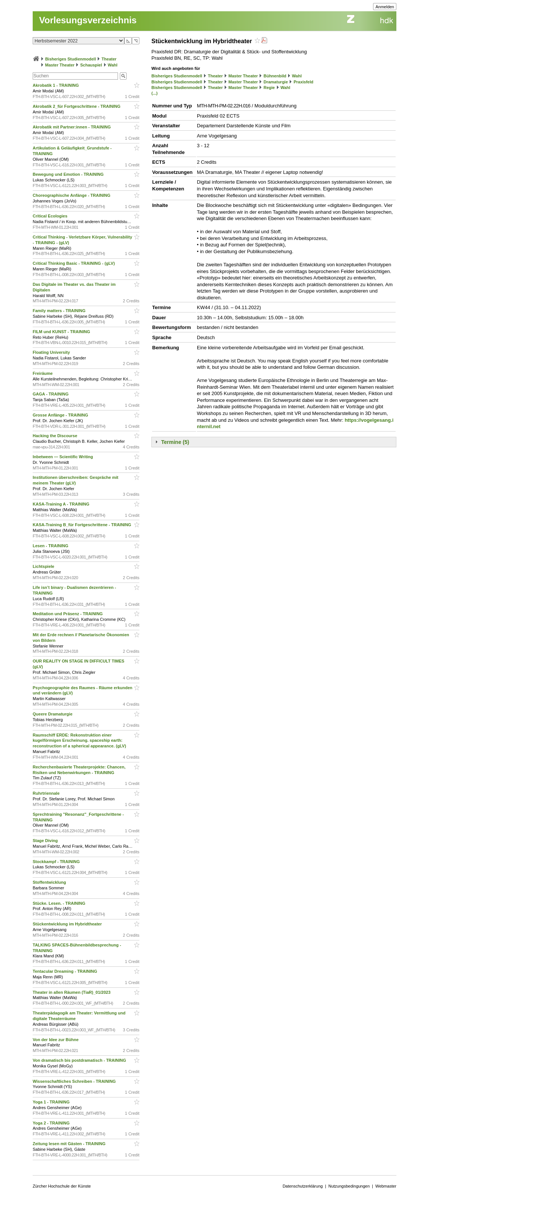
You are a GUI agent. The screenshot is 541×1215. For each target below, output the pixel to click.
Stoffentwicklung (50, 882)
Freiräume (43, 373)
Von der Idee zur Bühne (56, 1039)
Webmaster (385, 1186)
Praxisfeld (303, 82)
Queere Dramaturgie (53, 714)
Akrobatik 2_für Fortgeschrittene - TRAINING (77, 106)
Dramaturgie (275, 82)
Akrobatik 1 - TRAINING (56, 85)
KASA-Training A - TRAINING (62, 504)
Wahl (113, 65)
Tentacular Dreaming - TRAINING (65, 971)
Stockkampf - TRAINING (57, 861)
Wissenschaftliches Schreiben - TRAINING (75, 1081)
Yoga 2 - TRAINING (52, 1123)
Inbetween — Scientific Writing (63, 456)
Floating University (52, 352)
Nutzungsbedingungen (349, 1186)
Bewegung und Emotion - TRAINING (69, 174)
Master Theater (59, 65)
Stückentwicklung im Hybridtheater (68, 924)
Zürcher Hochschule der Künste (62, 1186)
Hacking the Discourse (56, 435)
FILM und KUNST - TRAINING (62, 331)
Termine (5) (175, 442)
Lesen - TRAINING (51, 545)
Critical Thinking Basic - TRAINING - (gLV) (74, 263)
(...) (154, 93)
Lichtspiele (44, 566)
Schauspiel (91, 65)
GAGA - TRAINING (51, 394)
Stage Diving (46, 840)
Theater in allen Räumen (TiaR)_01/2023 (72, 992)
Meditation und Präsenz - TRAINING (68, 613)
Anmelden (384, 7)
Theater (108, 59)
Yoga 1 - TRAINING (52, 1102)
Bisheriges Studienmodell (70, 59)
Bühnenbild (274, 76)
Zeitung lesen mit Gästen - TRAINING (70, 1143)
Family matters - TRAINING (60, 310)
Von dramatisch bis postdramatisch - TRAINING (80, 1060)
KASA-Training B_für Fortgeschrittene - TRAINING (82, 524)
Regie (269, 87)
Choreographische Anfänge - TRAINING (72, 195)
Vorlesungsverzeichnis (88, 20)
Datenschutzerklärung (303, 1186)
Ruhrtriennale (47, 793)
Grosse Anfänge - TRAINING (61, 415)
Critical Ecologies (50, 216)
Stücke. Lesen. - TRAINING (59, 903)
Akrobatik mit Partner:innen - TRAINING (72, 127)
